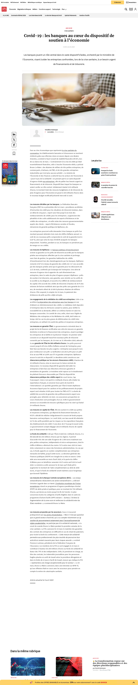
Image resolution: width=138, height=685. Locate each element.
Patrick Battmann (99, 668)
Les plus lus (96, 160)
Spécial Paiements (70, 15)
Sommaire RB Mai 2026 (18, 15)
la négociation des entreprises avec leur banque (55, 302)
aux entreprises (49, 181)
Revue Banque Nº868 (105, 670)
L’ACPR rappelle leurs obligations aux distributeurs (107, 217)
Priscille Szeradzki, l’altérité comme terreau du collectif (109, 202)
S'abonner (117, 2)
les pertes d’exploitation (53, 515)
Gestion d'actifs (84, 15)
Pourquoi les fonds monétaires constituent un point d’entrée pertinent (109, 173)
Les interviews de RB (35, 15)
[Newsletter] (131, 2)
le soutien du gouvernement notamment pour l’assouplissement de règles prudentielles (55, 520)
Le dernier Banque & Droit (53, 15)
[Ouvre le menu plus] (65, 9)
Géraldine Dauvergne (51, 130)
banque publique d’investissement (66, 250)
